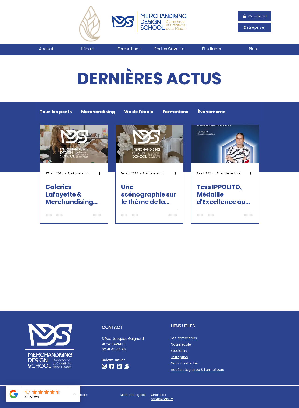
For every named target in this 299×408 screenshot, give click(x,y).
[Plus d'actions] (101, 173)
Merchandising (98, 111)
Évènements (211, 111)
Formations (175, 111)
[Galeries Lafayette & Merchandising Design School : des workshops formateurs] (74, 144)
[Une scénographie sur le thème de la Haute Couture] (149, 144)
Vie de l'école (138, 111)
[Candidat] (254, 16)
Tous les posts (56, 111)
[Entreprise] (254, 27)
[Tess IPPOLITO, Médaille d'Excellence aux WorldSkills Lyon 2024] (225, 144)
